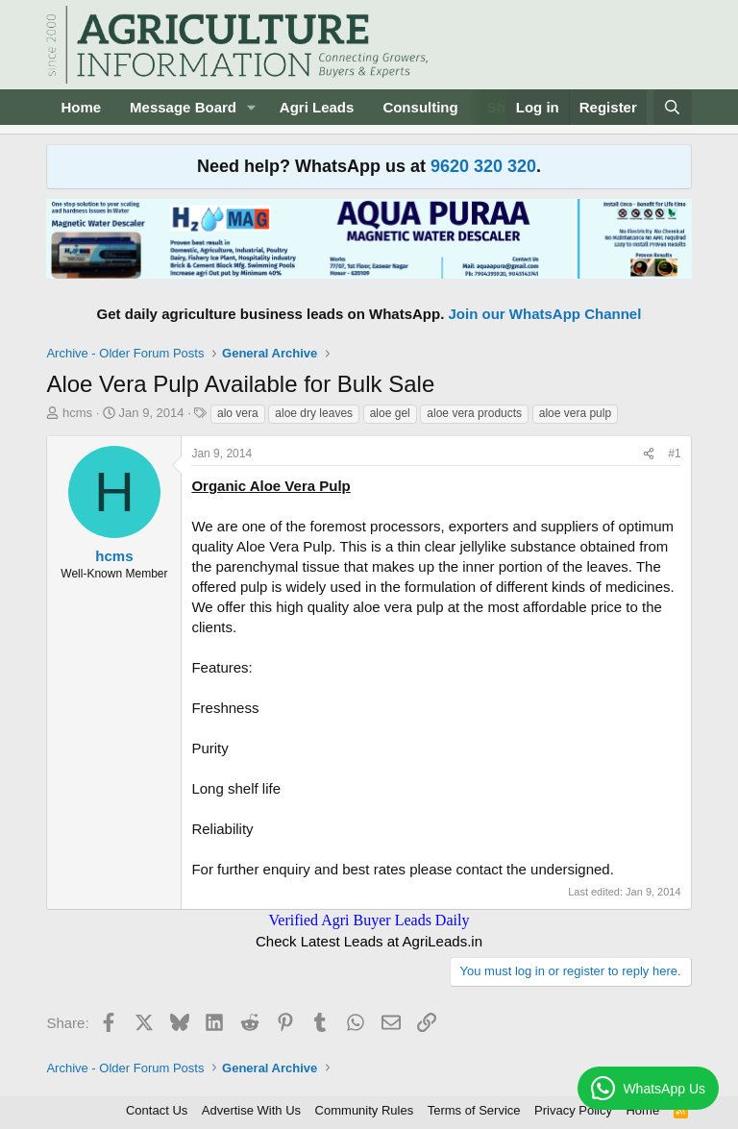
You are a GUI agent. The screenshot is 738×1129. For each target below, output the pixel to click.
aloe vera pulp (575, 413)
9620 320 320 (483, 166)
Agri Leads (317, 107)
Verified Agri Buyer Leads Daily (369, 920)
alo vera (237, 413)
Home (81, 107)
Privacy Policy (573, 1110)
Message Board (183, 107)
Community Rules (364, 1110)
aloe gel (390, 413)
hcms (77, 412)
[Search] (672, 107)
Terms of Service (474, 1110)
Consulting (419, 107)
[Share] (648, 454)
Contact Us (156, 1110)
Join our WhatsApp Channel (545, 314)
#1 (674, 453)
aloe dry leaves (314, 413)
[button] (251, 107)
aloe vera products (474, 413)
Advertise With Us (251, 1110)
